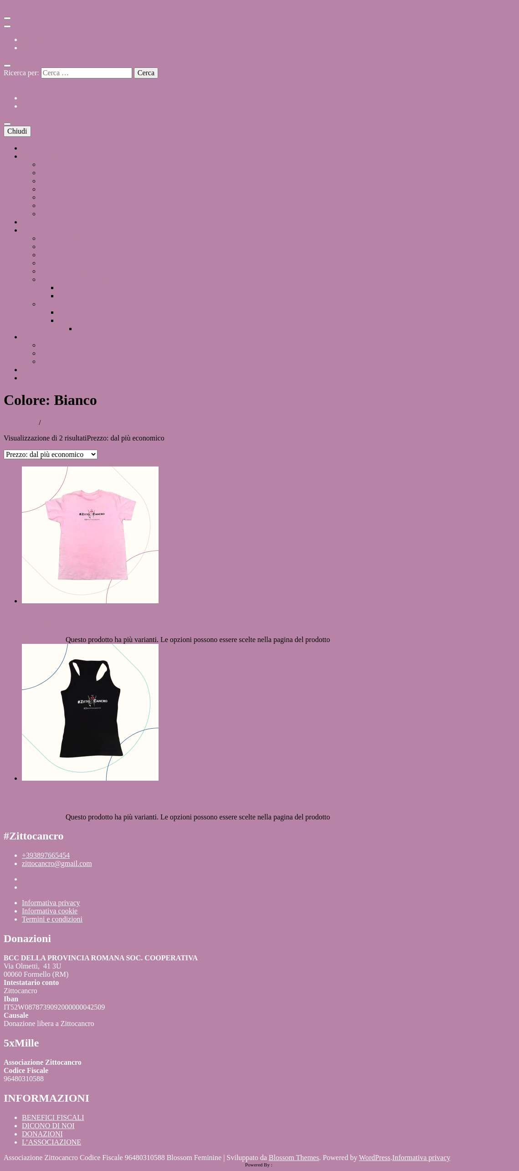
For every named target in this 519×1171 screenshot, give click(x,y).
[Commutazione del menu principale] (7, 124)
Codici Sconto (79, 287)
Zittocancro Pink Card (72, 279)
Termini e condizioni (52, 919)
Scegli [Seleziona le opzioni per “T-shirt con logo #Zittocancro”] (55, 639)
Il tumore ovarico (83, 312)
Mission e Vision (64, 189)
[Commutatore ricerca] (7, 65)
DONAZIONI (42, 378)
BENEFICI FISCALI (53, 39)
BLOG (32, 369)
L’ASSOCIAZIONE (51, 156)
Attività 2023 (59, 361)
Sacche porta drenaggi (72, 271)
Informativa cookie (49, 911)
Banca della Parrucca (71, 263)
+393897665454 (46, 855)
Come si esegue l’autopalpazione (125, 328)
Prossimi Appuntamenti (74, 345)
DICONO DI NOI (48, 48)
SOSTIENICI (42, 222)
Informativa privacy (51, 903)
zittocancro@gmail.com (57, 863)
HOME (32, 148)
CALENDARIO (45, 337)
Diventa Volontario (68, 205)
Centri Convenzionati (89, 296)
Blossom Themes (294, 1157)
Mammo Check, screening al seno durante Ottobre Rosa (121, 255)
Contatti (52, 214)
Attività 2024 (59, 353)
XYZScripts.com (290, 1164)
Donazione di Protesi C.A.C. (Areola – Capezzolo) (114, 238)
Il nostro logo (59, 172)
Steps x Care (58, 246)
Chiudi (17, 131)
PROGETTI (39, 230)
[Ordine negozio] (51, 454)
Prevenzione (58, 304)
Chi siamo (55, 164)
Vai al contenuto (27, 7)
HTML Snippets (227, 1164)
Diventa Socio (61, 197)
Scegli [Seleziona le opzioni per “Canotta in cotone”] (55, 817)
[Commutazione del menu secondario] (7, 18)
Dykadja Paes (60, 181)
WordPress (375, 1157)
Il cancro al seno (82, 320)
